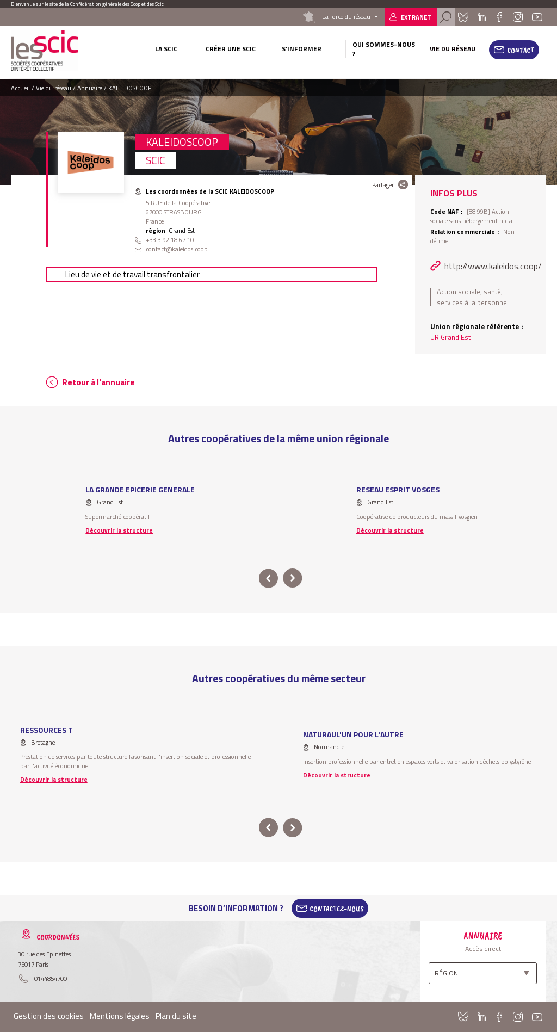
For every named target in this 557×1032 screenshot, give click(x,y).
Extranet (416, 17)
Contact (521, 50)
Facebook (499, 17)
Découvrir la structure (119, 530)
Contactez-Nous (336, 908)
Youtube (537, 17)
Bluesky (463, 17)
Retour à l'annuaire (98, 382)
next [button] (292, 578)
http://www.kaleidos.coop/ (493, 266)
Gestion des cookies (49, 1016)
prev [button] (268, 578)
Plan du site (176, 1016)
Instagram (518, 17)
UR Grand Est (450, 337)
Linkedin (482, 17)
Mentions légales (120, 1016)
